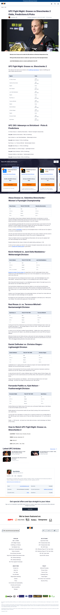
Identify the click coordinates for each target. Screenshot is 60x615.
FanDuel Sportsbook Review (9, 174)
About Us (16, 570)
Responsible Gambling (16, 576)
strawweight (19, 229)
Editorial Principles (44, 568)
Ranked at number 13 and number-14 (16, 272)
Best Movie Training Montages (15, 549)
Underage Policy (44, 574)
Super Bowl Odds (44, 540)
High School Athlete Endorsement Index (16, 555)
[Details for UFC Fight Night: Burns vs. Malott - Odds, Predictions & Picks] (35, 453)
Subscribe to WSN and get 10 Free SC (30, 0)
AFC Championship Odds (44, 544)
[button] (58, 4)
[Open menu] (58, 3)
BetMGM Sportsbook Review (28, 174)
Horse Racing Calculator (15, 553)
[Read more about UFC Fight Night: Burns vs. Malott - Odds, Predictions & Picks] (48, 452)
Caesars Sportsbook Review (46, 174)
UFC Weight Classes (15, 542)
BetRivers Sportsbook (48, 489)
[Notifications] (51, 4)
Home (2, 7)
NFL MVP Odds (44, 547)
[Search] (55, 3)
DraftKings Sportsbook (33, 69)
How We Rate (16, 574)
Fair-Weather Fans (16, 547)
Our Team (16, 572)
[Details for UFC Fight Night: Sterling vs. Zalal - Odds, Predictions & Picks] (7, 453)
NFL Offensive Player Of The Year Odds (44, 549)
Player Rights (44, 576)
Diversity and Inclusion (16, 585)
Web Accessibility (16, 587)
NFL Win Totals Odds (44, 553)
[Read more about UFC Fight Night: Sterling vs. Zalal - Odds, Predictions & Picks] (20, 452)
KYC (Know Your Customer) (44, 578)
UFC (5, 7)
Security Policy (44, 580)
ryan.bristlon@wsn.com (24, 486)
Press (16, 580)
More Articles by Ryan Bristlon (14, 481)
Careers (15, 578)
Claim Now (10, 184)
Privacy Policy (44, 570)
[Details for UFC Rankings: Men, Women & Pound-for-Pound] (7, 459)
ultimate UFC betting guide (18, 246)
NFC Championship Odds (44, 542)
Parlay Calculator (16, 551)
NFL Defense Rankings (16, 559)
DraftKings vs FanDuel (16, 544)
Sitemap (16, 589)
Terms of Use (44, 572)
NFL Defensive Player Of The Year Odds (44, 551)
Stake (28, 492)
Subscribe (30, 509)
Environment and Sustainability (16, 582)
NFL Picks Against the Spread (15, 561)
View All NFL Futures (44, 555)
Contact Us (15, 568)
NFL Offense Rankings (16, 557)
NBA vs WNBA (16, 540)
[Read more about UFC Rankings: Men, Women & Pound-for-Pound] (20, 458)
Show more (53, 449)
